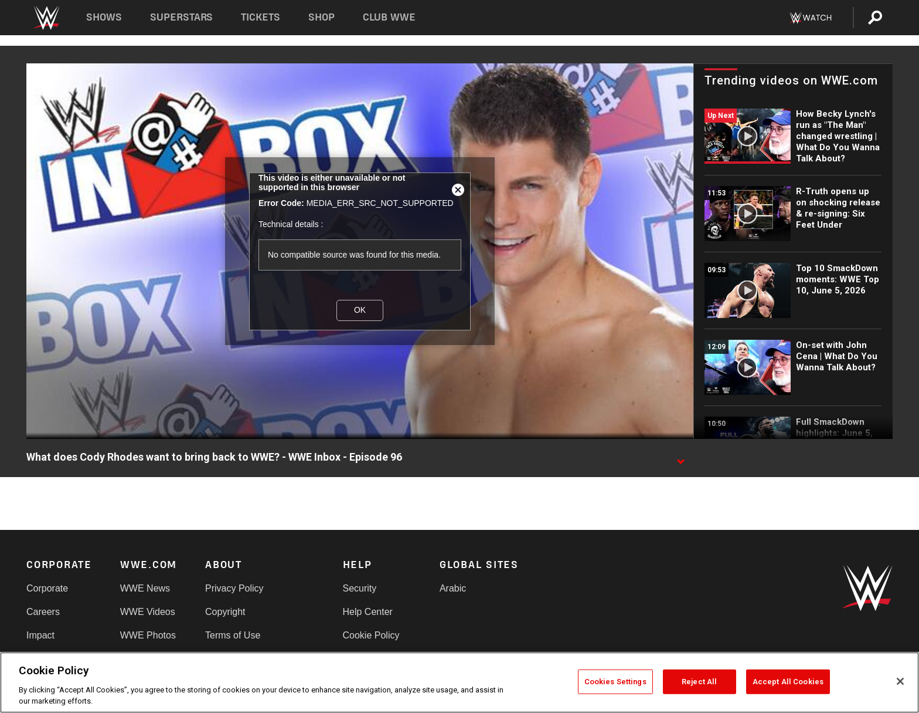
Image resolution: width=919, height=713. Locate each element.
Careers (43, 612)
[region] (459, 682)
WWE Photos (148, 635)
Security (360, 588)
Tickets (260, 17)
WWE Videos (147, 612)
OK (360, 310)
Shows (104, 17)
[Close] (900, 681)
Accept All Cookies (788, 681)
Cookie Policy (371, 635)
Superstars (181, 17)
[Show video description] (680, 458)
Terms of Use (232, 635)
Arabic (453, 588)
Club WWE (389, 17)
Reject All (699, 681)
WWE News (145, 588)
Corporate (47, 588)
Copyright (225, 612)
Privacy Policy (234, 588)
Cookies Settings (615, 681)
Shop (321, 17)
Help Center (368, 612)
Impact (40, 635)
